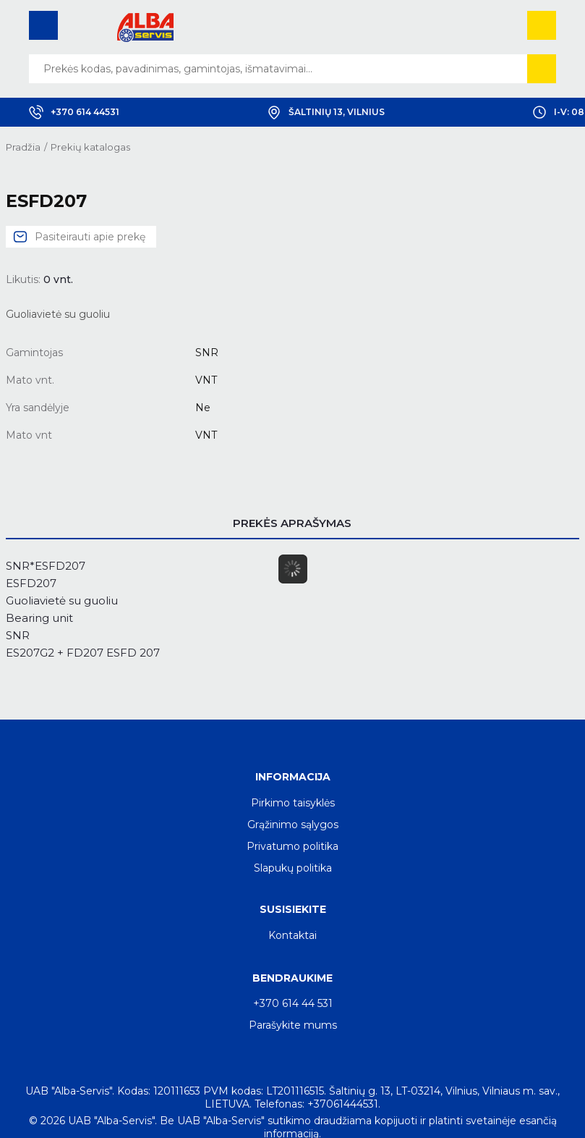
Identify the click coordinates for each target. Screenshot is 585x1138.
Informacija (292, 776)
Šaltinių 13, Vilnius (326, 112)
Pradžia (23, 147)
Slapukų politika (293, 867)
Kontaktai (292, 935)
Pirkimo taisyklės (293, 802)
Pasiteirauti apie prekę (90, 236)
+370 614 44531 (74, 112)
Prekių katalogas (90, 147)
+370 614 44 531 (293, 1003)
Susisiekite (293, 909)
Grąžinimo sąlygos (292, 824)
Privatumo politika (292, 846)
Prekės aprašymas (292, 523)
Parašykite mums (293, 1025)
